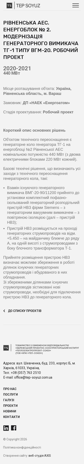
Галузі (8, 400)
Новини (9, 411)
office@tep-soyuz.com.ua (33, 377)
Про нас (10, 389)
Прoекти (10, 406)
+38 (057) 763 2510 (26, 373)
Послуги (10, 394)
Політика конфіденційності (22, 447)
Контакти (11, 417)
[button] (75, 5)
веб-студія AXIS (40, 455)
